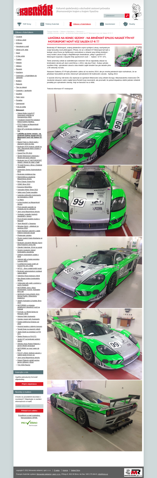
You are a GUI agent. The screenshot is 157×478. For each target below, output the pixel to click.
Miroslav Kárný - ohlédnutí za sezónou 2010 (28, 227)
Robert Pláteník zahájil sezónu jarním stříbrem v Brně (28, 361)
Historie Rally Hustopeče (26, 316)
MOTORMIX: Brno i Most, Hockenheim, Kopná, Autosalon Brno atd (29, 289)
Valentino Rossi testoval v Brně (29, 276)
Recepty (19, 69)
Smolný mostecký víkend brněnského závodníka (27, 251)
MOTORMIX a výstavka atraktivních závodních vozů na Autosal (29, 307)
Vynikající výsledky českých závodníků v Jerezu (27, 215)
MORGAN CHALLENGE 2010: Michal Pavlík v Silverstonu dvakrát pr (29, 296)
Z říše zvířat (20, 56)
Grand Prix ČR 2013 (25, 153)
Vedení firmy (75, 470)
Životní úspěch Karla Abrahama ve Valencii (30, 239)
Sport (18, 53)
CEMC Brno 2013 (24, 184)
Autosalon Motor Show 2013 (28, 190)
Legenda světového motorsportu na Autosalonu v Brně (29, 196)
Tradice (19, 59)
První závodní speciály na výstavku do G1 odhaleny (27, 208)
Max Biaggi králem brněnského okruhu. (29, 279)
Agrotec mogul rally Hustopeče (29, 319)
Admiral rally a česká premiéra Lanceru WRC (28, 260)
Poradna (19, 100)
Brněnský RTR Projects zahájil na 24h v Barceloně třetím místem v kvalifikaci (30, 148)
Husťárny (19, 72)
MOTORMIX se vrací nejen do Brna (28, 349)
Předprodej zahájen (25, 235)
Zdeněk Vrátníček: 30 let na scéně (30, 247)
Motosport (20, 110)
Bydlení (19, 81)
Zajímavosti (20, 104)
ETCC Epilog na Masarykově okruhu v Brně (28, 125)
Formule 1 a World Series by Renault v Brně (28, 313)
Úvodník (19, 37)
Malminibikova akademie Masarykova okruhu (26, 178)
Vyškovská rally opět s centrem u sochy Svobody (29, 284)
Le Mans (21, 200)
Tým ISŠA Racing (24, 365)
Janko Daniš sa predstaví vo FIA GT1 (29, 333)
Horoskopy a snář (22, 46)
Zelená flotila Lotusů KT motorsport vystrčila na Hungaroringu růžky (26, 115)
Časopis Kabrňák (52, 31)
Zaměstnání (110, 24)
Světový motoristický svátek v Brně (28, 256)
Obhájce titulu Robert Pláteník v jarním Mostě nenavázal (29, 345)
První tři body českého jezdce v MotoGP (29, 220)
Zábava (19, 66)
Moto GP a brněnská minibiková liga (29, 130)
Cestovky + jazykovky (24, 91)
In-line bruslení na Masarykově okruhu (29, 203)
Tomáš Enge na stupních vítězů (29, 329)
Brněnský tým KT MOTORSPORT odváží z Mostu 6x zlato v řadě (30, 161)
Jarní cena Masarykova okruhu (29, 212)
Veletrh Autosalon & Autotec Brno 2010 (30, 302)
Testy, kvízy (20, 97)
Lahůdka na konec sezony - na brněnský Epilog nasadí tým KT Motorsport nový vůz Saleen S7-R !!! (30, 136)
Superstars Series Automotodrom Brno (30, 171)
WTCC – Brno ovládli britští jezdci (30, 268)
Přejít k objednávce (29, 384)
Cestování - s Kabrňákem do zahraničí (26, 77)
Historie (19, 63)
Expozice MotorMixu (25, 187)
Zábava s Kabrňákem (82, 24)
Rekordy (19, 84)
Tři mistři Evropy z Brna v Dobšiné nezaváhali (30, 166)
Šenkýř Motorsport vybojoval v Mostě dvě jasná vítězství (28, 157)
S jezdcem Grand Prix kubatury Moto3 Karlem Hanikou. (29, 121)
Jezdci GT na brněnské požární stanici (29, 340)
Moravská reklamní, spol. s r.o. (49, 474)
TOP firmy (27, 24)
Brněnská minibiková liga (27, 174)
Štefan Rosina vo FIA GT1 (27, 336)
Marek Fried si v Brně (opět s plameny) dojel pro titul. (28, 143)
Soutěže (19, 94)
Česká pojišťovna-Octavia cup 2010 (28, 323)
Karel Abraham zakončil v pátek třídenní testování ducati (29, 232)
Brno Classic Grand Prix (26, 182)
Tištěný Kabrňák (52, 24)
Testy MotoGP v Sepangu (27, 224)
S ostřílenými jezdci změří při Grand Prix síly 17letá (28, 265)
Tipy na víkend (21, 87)
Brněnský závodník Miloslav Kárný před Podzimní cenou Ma (30, 244)
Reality (132, 24)
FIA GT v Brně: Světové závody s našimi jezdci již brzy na (30, 354)
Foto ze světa (21, 107)
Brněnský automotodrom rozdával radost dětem (30, 272)
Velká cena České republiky (27, 192)
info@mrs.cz (103, 474)
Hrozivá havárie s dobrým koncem (30, 326)
